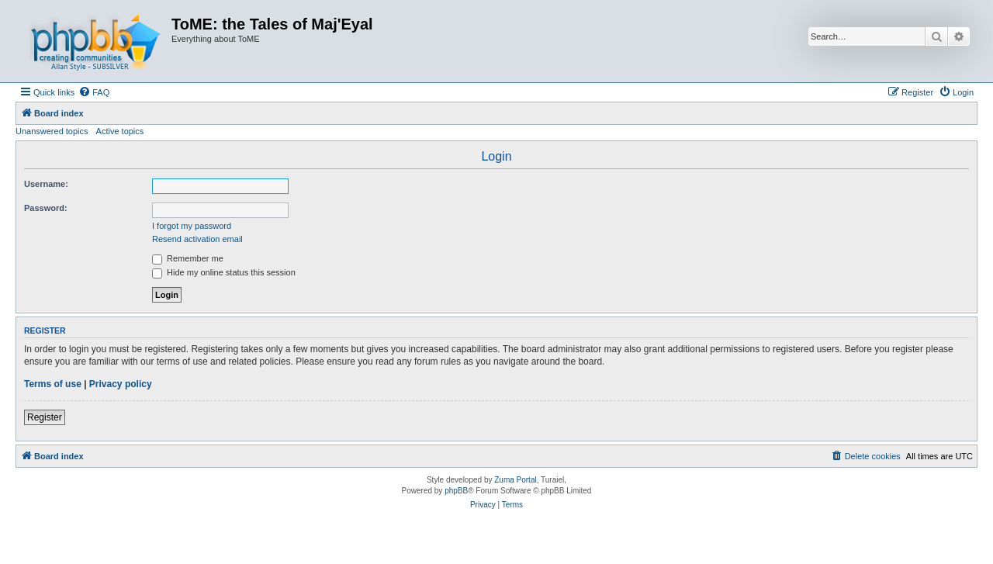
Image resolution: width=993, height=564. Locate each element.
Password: (45, 208)
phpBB (456, 490)
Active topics (120, 131)
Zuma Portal (515, 480)
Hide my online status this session (224, 272)
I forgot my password (191, 225)
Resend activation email (197, 239)
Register (44, 417)
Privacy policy (120, 384)
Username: (46, 184)
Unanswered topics (52, 131)
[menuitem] (93, 92)
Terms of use (52, 384)
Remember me (187, 258)
